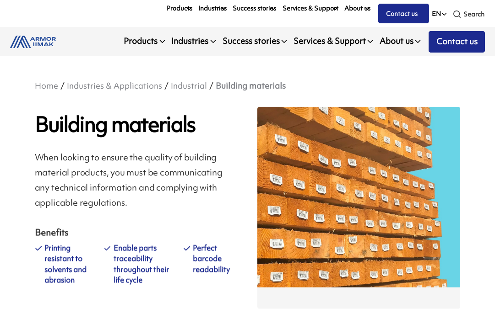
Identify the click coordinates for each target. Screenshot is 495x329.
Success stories (254, 8)
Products (179, 8)
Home (46, 85)
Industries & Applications (114, 85)
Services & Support (310, 8)
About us (357, 8)
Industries (212, 8)
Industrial (189, 85)
